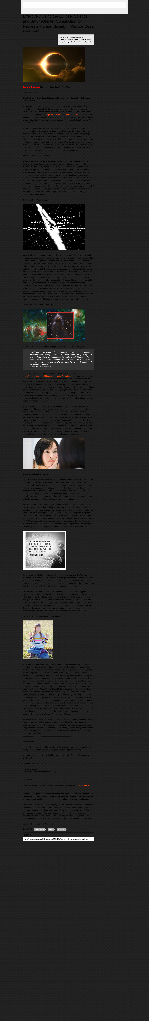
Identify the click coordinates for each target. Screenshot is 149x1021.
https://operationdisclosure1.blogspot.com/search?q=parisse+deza (49, 376)
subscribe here (85, 785)
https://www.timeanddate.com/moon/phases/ (64, 114)
